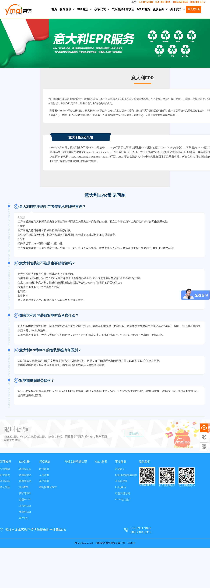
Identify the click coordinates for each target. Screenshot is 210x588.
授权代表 (101, 9)
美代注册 (44, 481)
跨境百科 (5, 481)
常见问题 (5, 487)
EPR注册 (84, 9)
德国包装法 (25, 481)
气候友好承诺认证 (123, 9)
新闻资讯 (67, 9)
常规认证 (120, 469)
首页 (54, 9)
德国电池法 (25, 475)
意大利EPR (25, 505)
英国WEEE (25, 499)
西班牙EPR (25, 493)
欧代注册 (44, 469)
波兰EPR (24, 518)
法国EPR (24, 487)
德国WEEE (25, 469)
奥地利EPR (25, 512)
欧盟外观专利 (122, 493)
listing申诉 (120, 487)
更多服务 (160, 9)
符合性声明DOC (48, 487)
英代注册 (44, 475)
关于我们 (177, 9)
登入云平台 (194, 9)
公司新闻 (5, 469)
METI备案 (143, 9)
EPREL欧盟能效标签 (126, 475)
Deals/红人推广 (123, 499)
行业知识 (5, 475)
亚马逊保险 (121, 481)
